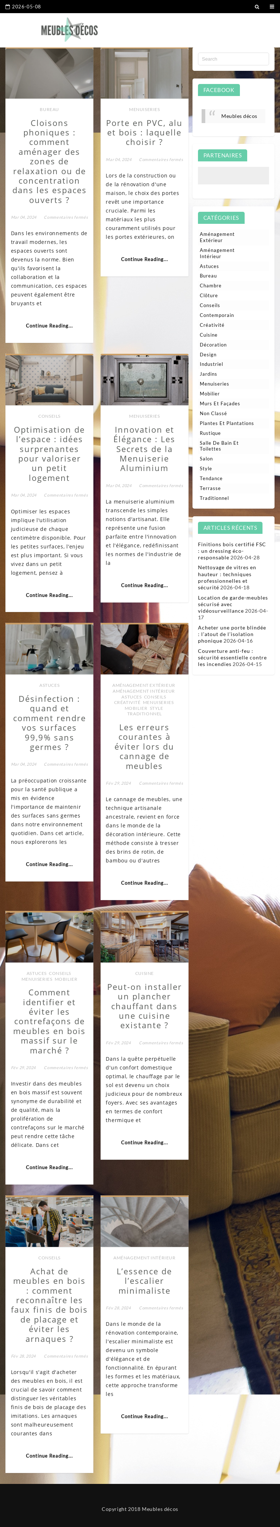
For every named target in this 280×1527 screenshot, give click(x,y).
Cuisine (144, 973)
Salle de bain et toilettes (219, 446)
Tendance (211, 478)
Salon (206, 459)
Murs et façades (220, 403)
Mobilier (136, 708)
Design (208, 354)
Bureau (49, 109)
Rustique (210, 433)
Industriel (211, 364)
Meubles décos (239, 116)
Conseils (49, 416)
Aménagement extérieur (143, 685)
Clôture (209, 295)
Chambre (211, 285)
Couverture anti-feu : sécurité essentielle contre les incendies (232, 657)
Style (156, 708)
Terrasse (210, 488)
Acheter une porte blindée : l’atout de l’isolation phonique (232, 634)
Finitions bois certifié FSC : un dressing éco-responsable (232, 550)
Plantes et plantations (227, 423)
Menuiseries (144, 109)
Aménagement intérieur (144, 691)
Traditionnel (144, 713)
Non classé (213, 413)
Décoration (213, 345)
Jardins (208, 374)
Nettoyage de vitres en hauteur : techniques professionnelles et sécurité (227, 577)
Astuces (49, 685)
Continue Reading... (49, 326)
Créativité (127, 702)
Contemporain (217, 315)
